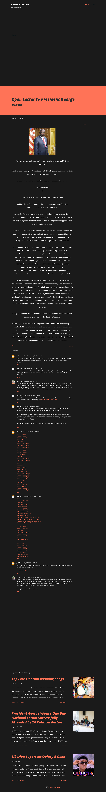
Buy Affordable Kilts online (49, 399)
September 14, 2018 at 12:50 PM (30, 432)
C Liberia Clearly (20, 4)
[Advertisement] (53, 21)
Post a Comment (22, 746)
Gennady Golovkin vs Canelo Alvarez (28, 519)
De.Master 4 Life (21, 356)
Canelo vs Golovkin (22, 510)
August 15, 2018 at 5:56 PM (32, 395)
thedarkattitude (21, 577)
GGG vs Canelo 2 (22, 438)
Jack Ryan (19, 563)
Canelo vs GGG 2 (22, 441)
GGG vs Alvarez (21, 440)
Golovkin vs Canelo (22, 512)
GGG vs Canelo (21, 434)
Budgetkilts (20, 395)
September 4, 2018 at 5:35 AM (31, 406)
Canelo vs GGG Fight (23, 445)
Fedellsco (19, 381)
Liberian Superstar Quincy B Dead (38, 756)
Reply (18, 364)
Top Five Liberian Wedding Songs (38, 679)
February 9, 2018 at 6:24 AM (35, 356)
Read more (63, 702)
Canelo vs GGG (21, 436)
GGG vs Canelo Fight (23, 443)
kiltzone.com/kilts (22, 571)
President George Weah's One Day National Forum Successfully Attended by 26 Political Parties (39, 717)
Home (14, 35)
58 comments (21, 780)
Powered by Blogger (53, 787)
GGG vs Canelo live (22, 500)
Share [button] (84, 124)
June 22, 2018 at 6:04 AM (30, 381)
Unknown (19, 406)
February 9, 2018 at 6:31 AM (35, 368)
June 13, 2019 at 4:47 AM (34, 577)
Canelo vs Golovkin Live (24, 513)
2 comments (21, 702)
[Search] (87, 5)
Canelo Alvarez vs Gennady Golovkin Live (29, 521)
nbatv (18, 432)
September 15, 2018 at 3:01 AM (32, 496)
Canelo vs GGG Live (23, 504)
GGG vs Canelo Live (23, 447)
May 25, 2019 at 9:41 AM (30, 563)
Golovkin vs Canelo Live (24, 515)
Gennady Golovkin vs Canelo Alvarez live (29, 523)
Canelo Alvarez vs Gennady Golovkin (28, 517)
